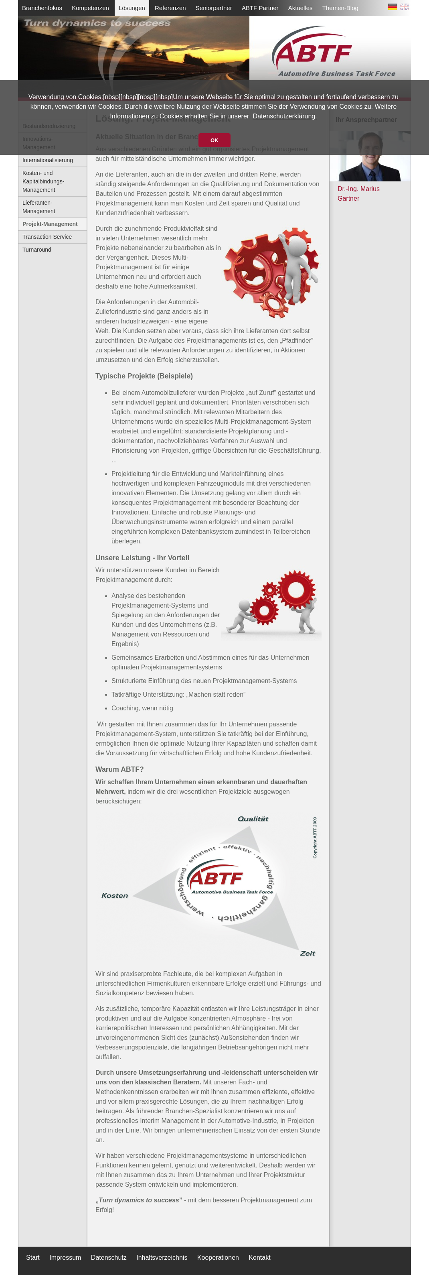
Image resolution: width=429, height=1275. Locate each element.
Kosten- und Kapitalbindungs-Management (43, 181)
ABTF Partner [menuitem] (260, 7)
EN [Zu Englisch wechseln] (404, 8)
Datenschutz (109, 1257)
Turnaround (36, 249)
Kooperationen (218, 1257)
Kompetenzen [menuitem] (90, 7)
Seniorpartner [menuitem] (214, 7)
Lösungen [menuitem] (132, 7)
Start (33, 1257)
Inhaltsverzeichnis (161, 1257)
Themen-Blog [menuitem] (340, 7)
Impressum (65, 1257)
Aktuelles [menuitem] (300, 7)
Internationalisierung (47, 160)
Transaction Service (47, 237)
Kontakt (259, 1257)
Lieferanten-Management (38, 206)
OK (214, 140)
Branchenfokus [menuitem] (42, 7)
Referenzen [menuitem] (170, 7)
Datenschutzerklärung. (285, 116)
